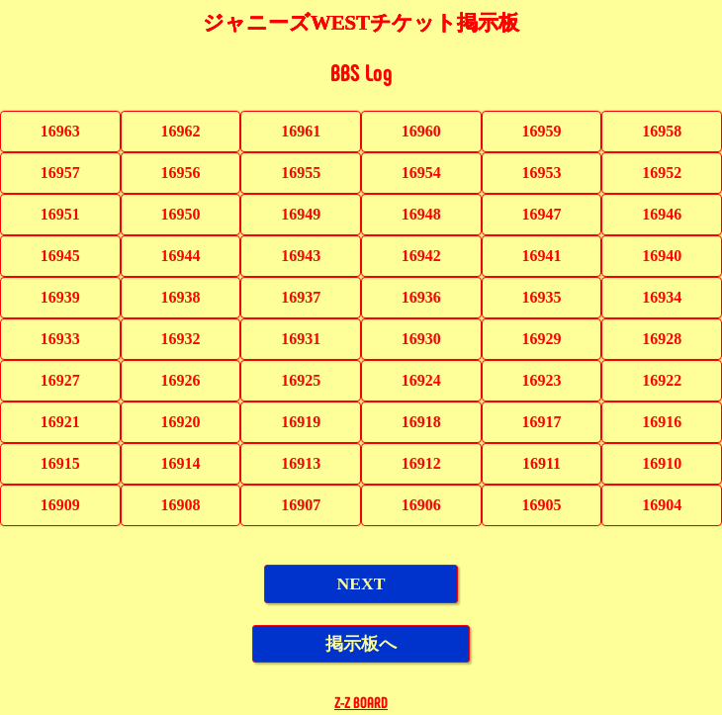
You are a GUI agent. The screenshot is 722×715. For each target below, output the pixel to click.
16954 (421, 172)
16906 (421, 504)
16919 (300, 421)
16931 (300, 338)
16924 (421, 380)
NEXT (361, 583)
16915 (60, 463)
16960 (421, 131)
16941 (542, 255)
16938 (180, 297)
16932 (180, 338)
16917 (542, 421)
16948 (421, 214)
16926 (180, 380)
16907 (300, 504)
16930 (421, 338)
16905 (542, 504)
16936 (421, 297)
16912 (421, 463)
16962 (180, 131)
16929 (542, 338)
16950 (180, 214)
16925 (300, 380)
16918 (421, 421)
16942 (421, 255)
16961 (300, 131)
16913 (300, 463)
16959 (542, 131)
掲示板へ (361, 644)
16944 (180, 255)
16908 (180, 504)
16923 (542, 380)
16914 (181, 463)
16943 (300, 255)
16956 (180, 172)
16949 (300, 214)
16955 (300, 172)
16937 (300, 297)
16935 (542, 297)
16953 (542, 172)
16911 (541, 463)
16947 (542, 214)
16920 (180, 421)
